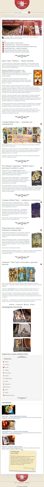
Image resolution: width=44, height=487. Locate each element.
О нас (16, 482)
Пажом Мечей (11, 288)
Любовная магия (7, 378)
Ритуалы (6, 367)
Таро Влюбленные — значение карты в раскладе (15, 431)
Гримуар (3, 19)
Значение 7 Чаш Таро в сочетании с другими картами (16, 51)
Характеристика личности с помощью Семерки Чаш (16, 50)
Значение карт (16, 19)
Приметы (6, 370)
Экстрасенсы (6, 387)
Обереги (5, 376)
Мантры (5, 392)
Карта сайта (27, 482)
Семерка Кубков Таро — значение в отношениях (15, 48)
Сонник (5, 381)
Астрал (5, 390)
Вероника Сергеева (24, 34)
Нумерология (6, 384)
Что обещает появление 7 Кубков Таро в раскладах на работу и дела (20, 46)
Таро (11, 19)
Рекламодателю (21, 482)
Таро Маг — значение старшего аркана (12, 446)
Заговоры (6, 364)
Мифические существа (8, 395)
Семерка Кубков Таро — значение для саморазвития (16, 44)
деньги (33, 469)
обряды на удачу (30, 468)
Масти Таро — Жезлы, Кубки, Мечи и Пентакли (14, 416)
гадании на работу (17, 170)
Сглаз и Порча (7, 373)
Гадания (7, 19)
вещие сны (26, 240)
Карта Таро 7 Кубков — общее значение (13, 42)
